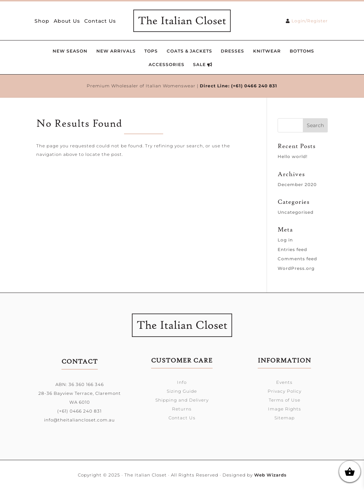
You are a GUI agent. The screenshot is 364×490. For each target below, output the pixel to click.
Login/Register (309, 20)
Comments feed (297, 258)
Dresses (232, 51)
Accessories (166, 64)
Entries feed (292, 249)
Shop (41, 21)
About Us (67, 21)
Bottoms (302, 51)
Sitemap (284, 417)
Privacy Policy (284, 391)
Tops (151, 51)
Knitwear (267, 51)
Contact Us (100, 21)
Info (182, 382)
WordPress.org (296, 268)
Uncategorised (296, 212)
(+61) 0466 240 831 (254, 85)
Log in (285, 240)
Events (284, 382)
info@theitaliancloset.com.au (79, 420)
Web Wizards (270, 475)
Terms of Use (284, 400)
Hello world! (292, 156)
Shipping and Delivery (182, 400)
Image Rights (284, 409)
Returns (182, 409)
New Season (70, 51)
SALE (203, 64)
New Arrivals (116, 51)
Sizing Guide (182, 391)
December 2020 (297, 184)
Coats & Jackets (189, 51)
